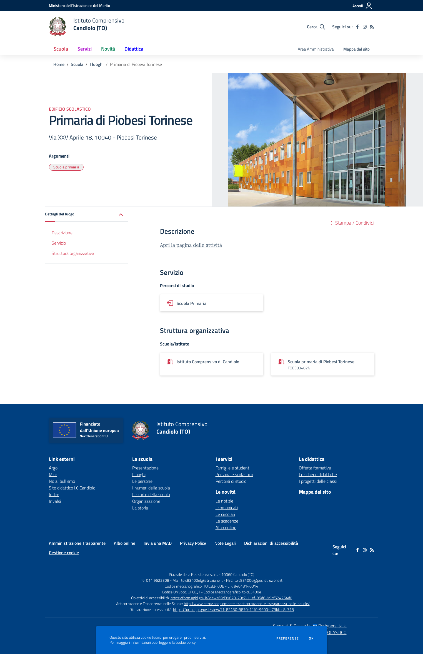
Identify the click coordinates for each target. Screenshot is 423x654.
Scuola (77, 64)
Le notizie (224, 501)
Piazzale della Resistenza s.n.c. (193, 574)
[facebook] (357, 26)
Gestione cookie (64, 552)
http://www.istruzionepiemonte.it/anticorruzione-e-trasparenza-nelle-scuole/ (247, 603)
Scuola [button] (61, 49)
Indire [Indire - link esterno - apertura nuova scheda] (54, 494)
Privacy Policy (193, 543)
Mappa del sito (356, 49)
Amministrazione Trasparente (77, 543)
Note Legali (225, 543)
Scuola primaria (66, 167)
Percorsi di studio (231, 481)
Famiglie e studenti (233, 467)
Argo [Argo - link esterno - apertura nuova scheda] (53, 467)
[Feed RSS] (371, 26)
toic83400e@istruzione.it (202, 580)
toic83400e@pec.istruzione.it (258, 580)
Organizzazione (146, 501)
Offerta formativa (315, 467)
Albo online (226, 527)
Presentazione (145, 467)
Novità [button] (108, 49)
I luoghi (97, 64)
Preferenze (287, 638)
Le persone (142, 481)
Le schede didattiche (318, 474)
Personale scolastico (234, 474)
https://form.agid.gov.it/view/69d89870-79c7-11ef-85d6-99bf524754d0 (231, 598)
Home (58, 64)
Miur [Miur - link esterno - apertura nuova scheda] (53, 474)
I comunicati (227, 507)
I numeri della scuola (151, 487)
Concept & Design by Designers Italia (310, 625)
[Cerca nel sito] (316, 26)
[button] (86, 214)
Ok (311, 638)
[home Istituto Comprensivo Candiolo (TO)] (87, 27)
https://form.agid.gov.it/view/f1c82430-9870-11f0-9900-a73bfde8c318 (233, 609)
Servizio (59, 243)
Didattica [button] (133, 49)
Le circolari (225, 514)
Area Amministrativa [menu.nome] (316, 49)
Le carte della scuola (151, 494)
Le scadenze (227, 521)
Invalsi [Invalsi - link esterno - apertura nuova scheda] (55, 501)
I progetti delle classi (318, 481)
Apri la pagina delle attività (191, 245)
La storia (140, 507)
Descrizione (62, 232)
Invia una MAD (158, 543)
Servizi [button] (84, 49)
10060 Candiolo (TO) (237, 574)
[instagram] (364, 26)
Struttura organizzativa (73, 253)
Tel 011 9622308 (155, 580)
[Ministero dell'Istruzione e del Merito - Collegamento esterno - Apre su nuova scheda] (79, 5)
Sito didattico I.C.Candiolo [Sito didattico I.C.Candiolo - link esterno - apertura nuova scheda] (72, 487)
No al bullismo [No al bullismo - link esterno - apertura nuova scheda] (62, 481)
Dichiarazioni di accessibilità (271, 543)
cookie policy (186, 642)
